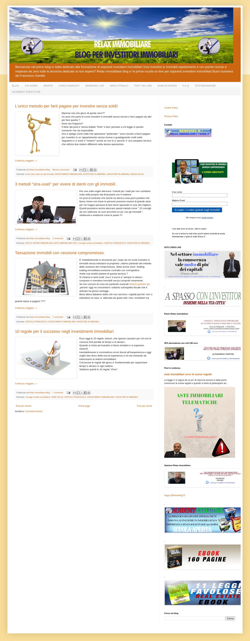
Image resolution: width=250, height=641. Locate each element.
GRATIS (48, 85)
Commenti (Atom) (33, 411)
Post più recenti (23, 406)
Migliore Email (178, 200)
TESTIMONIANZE (205, 85)
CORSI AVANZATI (68, 85)
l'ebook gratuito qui (139, 284)
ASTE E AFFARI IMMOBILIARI (39, 243)
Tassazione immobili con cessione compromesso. (60, 252)
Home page (84, 406)
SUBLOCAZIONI (167, 85)
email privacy (207, 217)
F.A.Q (185, 85)
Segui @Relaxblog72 (174, 495)
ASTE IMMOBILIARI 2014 (65, 243)
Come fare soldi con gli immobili (39, 174)
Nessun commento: (61, 170)
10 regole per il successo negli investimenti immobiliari (64, 331)
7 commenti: (58, 317)
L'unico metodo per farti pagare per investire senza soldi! (66, 106)
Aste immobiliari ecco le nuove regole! (188, 374)
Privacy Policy (171, 116)
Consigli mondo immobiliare (90, 243)
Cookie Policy (171, 108)
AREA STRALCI (119, 85)
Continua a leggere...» (26, 160)
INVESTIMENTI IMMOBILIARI (68, 174)
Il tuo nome (177, 192)
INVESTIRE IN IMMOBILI (94, 174)
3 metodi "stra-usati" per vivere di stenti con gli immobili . (66, 184)
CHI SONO (31, 85)
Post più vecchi (144, 406)
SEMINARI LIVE (94, 85)
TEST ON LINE (143, 85)
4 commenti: (58, 238)
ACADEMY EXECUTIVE (26, 91)
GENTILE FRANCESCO (115, 243)
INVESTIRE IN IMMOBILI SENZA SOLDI (125, 174)
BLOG (15, 85)
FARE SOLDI (57, 397)
